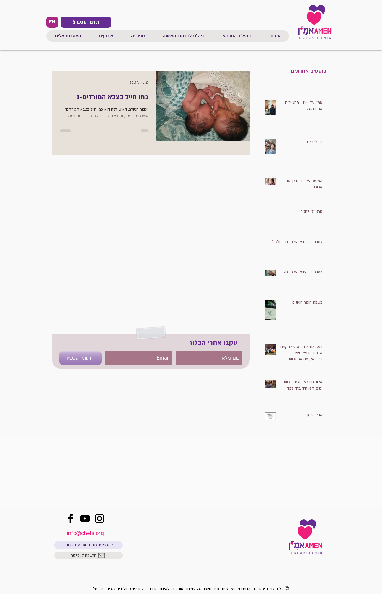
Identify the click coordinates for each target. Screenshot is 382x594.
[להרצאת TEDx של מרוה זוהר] (88, 545)
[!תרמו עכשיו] (86, 22)
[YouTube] (85, 518)
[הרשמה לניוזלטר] (88, 555)
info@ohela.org (85, 533)
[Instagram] (99, 518)
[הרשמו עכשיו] (80, 358)
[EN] (52, 22)
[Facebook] (70, 518)
